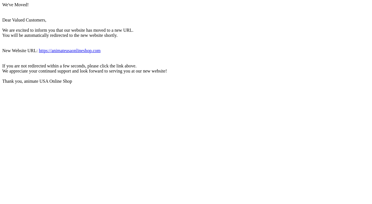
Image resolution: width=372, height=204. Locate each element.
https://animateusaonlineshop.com (70, 50)
